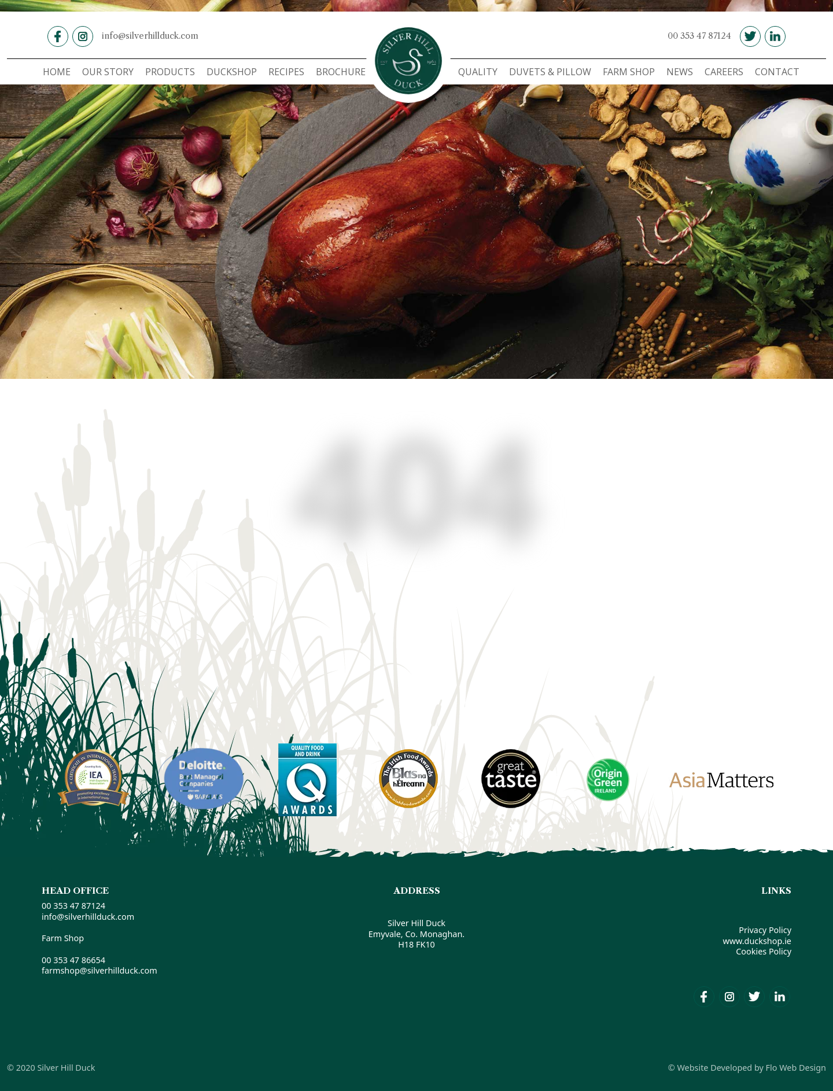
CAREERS (724, 71)
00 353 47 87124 (699, 36)
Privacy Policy (765, 929)
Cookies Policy (763, 951)
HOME (57, 71)
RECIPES (286, 71)
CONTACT (777, 71)
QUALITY (477, 71)
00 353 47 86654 (73, 959)
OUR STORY (108, 71)
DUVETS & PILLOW (550, 71)
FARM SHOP (629, 71)
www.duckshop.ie (757, 940)
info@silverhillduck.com (150, 36)
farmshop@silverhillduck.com (99, 970)
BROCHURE (341, 71)
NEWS (679, 71)
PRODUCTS (170, 71)
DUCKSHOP (232, 71)
